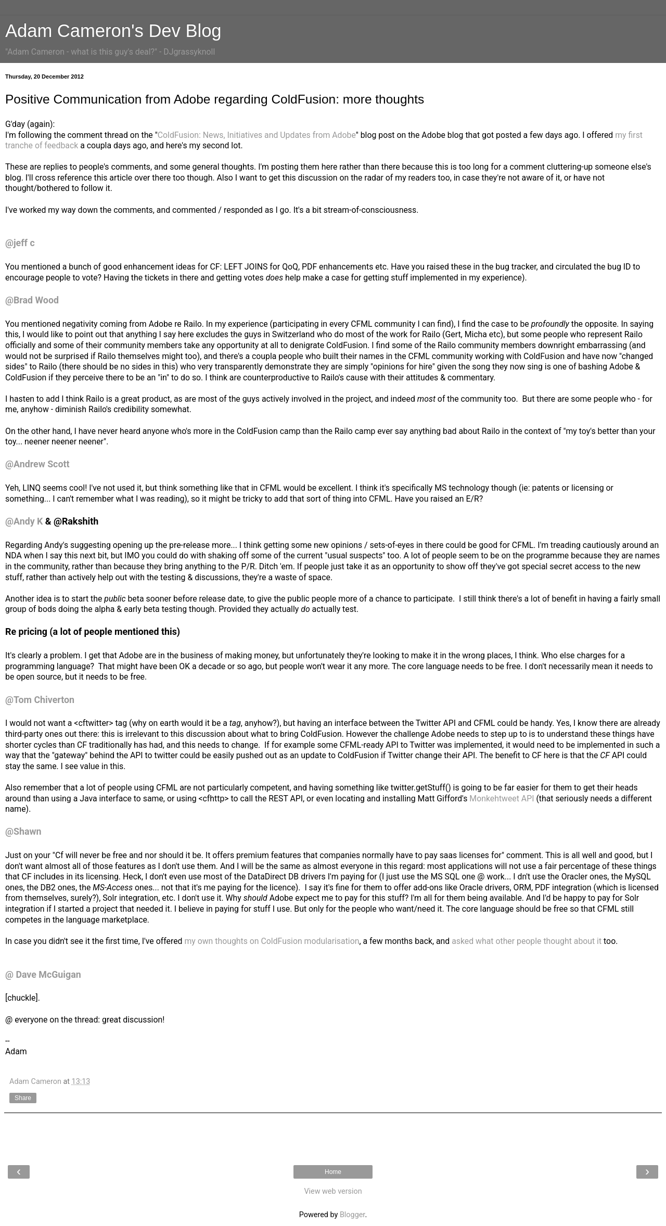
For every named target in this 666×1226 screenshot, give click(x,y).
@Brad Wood (32, 300)
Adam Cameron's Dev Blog (113, 31)
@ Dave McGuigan (43, 974)
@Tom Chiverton (39, 699)
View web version (333, 1191)
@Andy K (24, 521)
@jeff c (20, 242)
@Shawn (23, 831)
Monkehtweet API (501, 798)
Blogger (352, 1214)
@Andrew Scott (37, 463)
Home (333, 1172)
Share (23, 1098)
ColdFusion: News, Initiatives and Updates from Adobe (257, 135)
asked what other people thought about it (526, 941)
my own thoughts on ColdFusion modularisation (271, 941)
